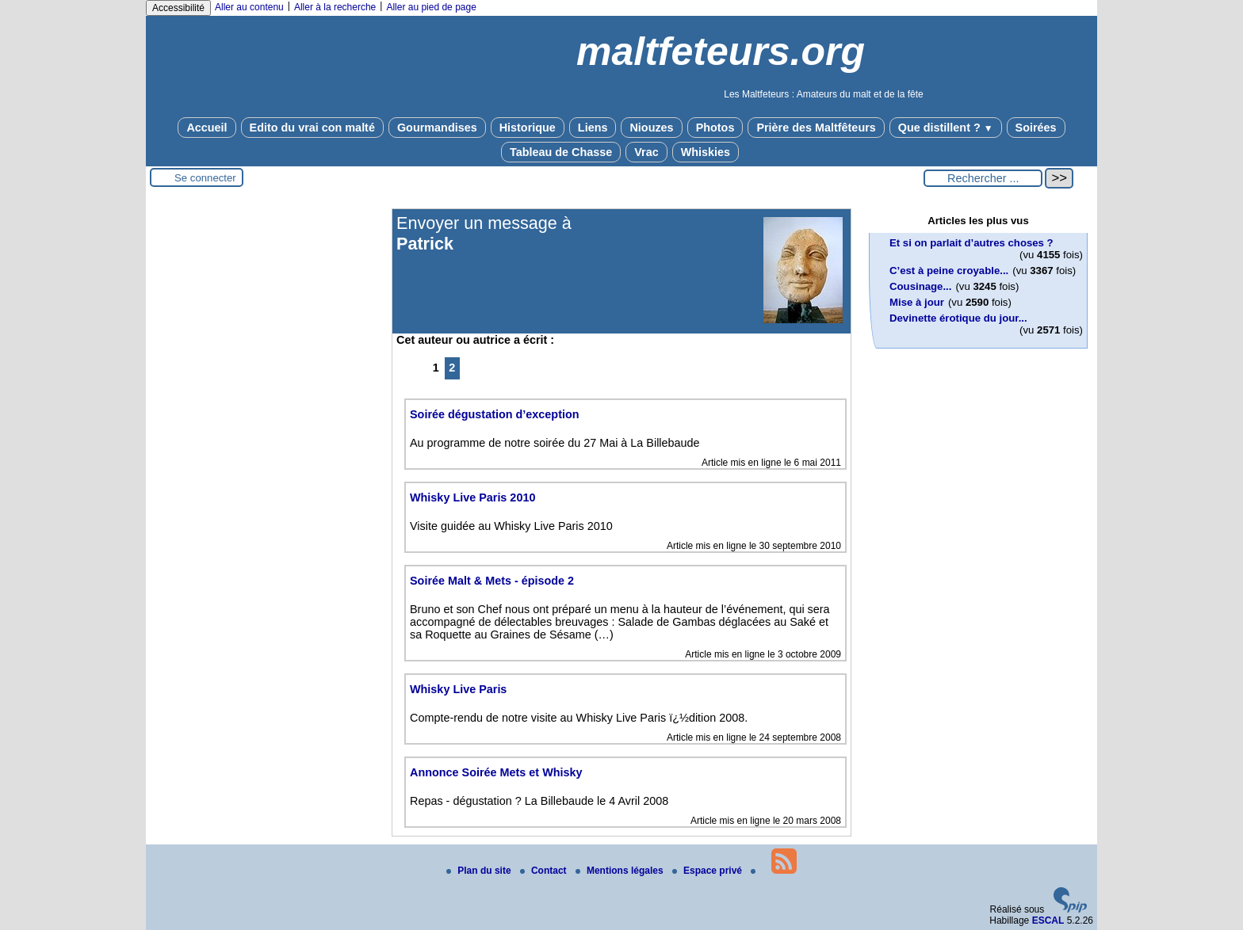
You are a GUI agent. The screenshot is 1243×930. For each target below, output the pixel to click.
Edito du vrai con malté (312, 127)
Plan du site (480, 870)
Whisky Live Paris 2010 (472, 497)
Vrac (646, 152)
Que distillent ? (945, 127)
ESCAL (1048, 920)
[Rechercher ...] (983, 178)
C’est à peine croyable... (948, 270)
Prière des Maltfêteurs (815, 127)
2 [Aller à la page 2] (452, 367)
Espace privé (708, 870)
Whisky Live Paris (458, 689)
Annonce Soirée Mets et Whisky (496, 772)
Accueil (206, 127)
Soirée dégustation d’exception (494, 414)
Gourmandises (437, 127)
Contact (544, 870)
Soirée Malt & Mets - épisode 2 (492, 580)
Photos (715, 127)
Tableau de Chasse (561, 152)
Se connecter (205, 178)
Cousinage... (920, 286)
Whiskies (705, 152)
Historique (527, 127)
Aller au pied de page (431, 7)
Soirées (1036, 127)
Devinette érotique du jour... (958, 318)
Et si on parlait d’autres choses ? (971, 243)
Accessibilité (178, 7)
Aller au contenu (249, 7)
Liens (593, 127)
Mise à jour (916, 302)
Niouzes (651, 127)
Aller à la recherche (335, 7)
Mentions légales (621, 870)
